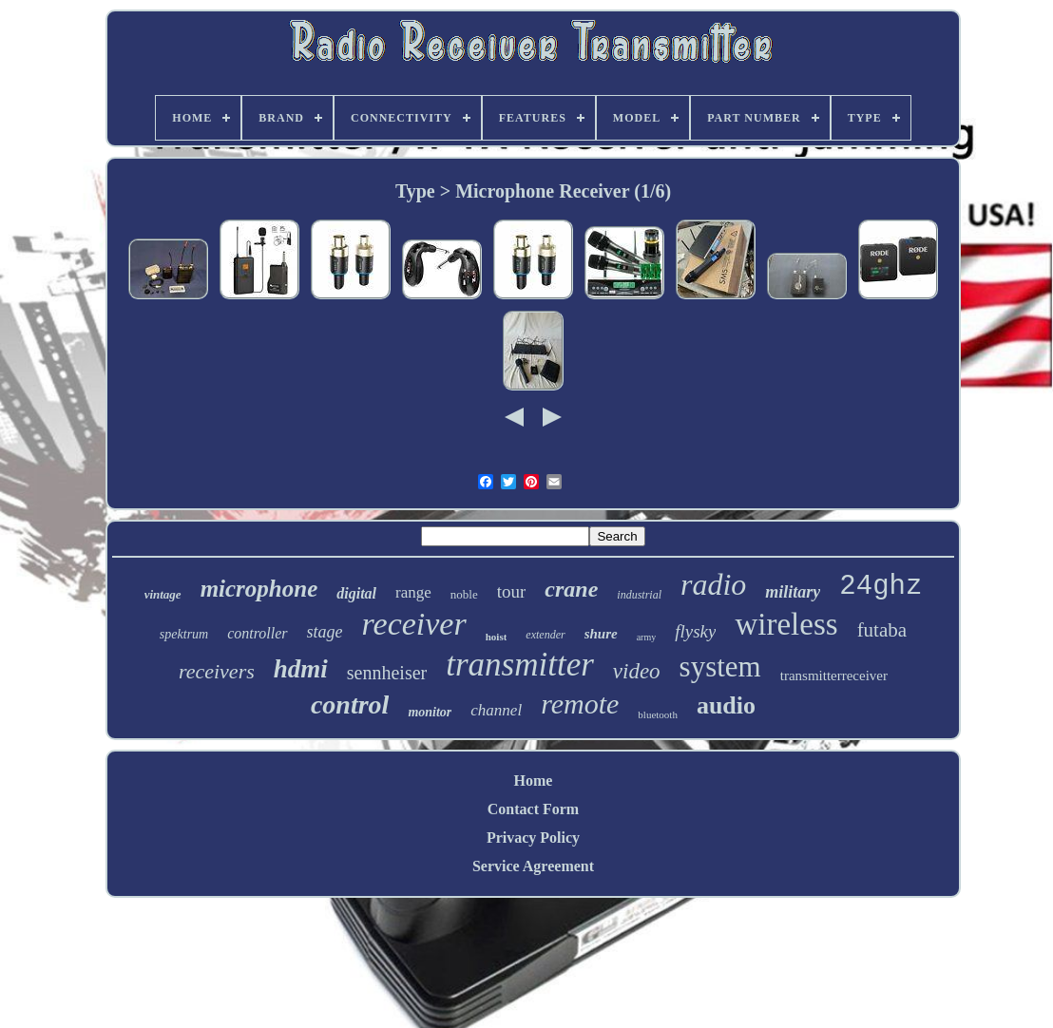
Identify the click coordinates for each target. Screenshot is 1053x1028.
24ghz (880, 586)
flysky (695, 631)
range (413, 592)
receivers (217, 671)
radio (713, 584)
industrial (639, 594)
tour (511, 591)
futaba (882, 630)
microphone (259, 588)
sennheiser (387, 672)
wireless (786, 624)
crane (571, 589)
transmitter (520, 664)
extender (545, 634)
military (792, 591)
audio (726, 705)
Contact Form (533, 809)
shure (601, 633)
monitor (429, 712)
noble (464, 594)
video (637, 671)
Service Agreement (533, 866)
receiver (414, 623)
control (350, 704)
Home (533, 780)
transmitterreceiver (834, 675)
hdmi (301, 669)
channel (496, 710)
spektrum (184, 634)
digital (356, 593)
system (720, 666)
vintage (163, 594)
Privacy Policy (533, 837)
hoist (496, 636)
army (647, 637)
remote (580, 703)
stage (325, 631)
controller (257, 633)
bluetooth (658, 714)
